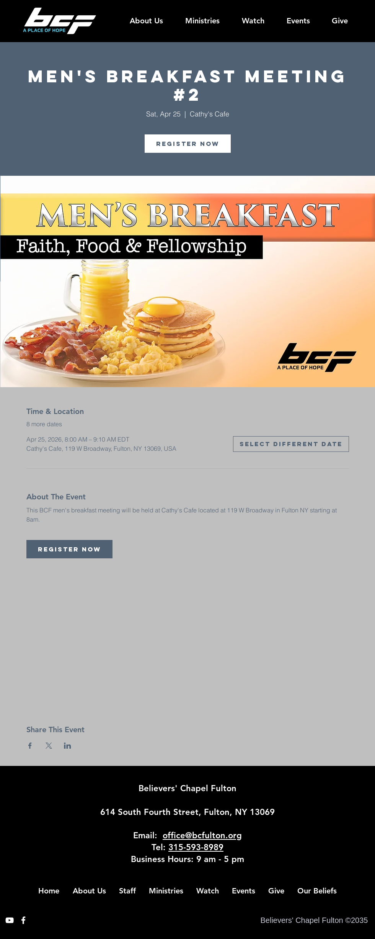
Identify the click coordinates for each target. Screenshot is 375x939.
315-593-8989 (195, 847)
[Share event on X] (48, 746)
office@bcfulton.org (202, 835)
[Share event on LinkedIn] (67, 746)
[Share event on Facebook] (30, 746)
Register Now (187, 143)
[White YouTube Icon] (10, 920)
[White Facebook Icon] (23, 920)
